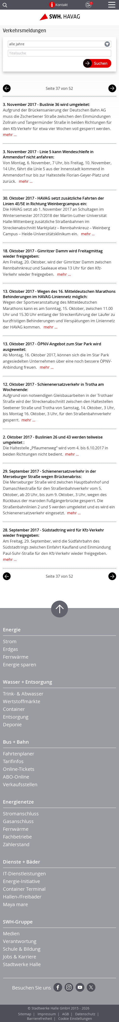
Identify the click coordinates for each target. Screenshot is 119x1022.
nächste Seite (112, 89)
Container (14, 709)
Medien (11, 933)
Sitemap (24, 1014)
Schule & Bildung (21, 949)
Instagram (69, 987)
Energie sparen (19, 664)
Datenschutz (85, 1014)
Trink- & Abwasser (23, 693)
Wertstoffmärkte (21, 701)
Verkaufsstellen (20, 784)
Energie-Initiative (21, 881)
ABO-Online (16, 776)
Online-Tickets (18, 769)
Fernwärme (15, 657)
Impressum (47, 1014)
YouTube (80, 987)
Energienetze (18, 802)
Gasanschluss (18, 821)
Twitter (91, 987)
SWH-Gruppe (18, 921)
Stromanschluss (21, 813)
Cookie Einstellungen (75, 1018)
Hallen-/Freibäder (22, 896)
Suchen (100, 63)
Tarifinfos (13, 761)
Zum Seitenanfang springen (59, 609)
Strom (10, 641)
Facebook (57, 987)
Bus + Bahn (16, 742)
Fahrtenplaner (18, 753)
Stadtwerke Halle (22, 964)
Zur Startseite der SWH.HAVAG (60, 18)
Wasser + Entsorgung (27, 682)
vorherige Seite (7, 89)
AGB (65, 1014)
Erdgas (10, 649)
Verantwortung (19, 941)
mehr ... (10, 134)
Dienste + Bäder (21, 861)
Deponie (12, 724)
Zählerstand (16, 844)
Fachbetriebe (17, 836)
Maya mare (15, 904)
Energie (12, 629)
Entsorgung (15, 717)
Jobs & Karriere (19, 956)
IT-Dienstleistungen (24, 873)
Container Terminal (24, 889)
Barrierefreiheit (39, 1018)
